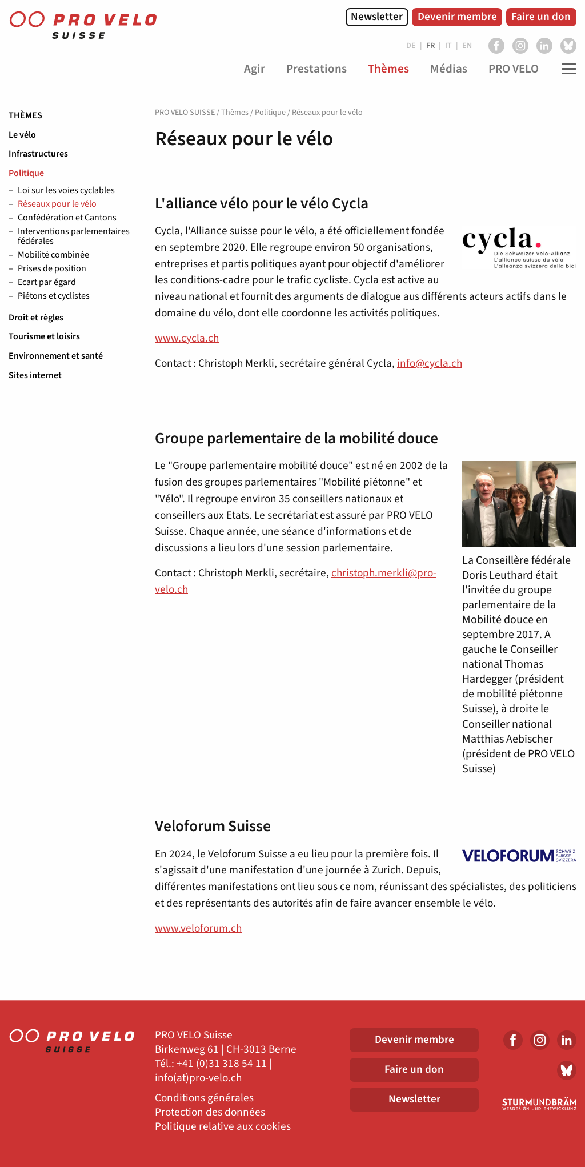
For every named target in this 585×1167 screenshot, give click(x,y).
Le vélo (22, 135)
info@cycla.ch (429, 363)
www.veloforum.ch (198, 928)
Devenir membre (457, 17)
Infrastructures (38, 153)
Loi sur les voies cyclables (66, 191)
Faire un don (541, 17)
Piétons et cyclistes (54, 296)
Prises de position (52, 269)
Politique (26, 173)
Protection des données (210, 1112)
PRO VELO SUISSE (185, 112)
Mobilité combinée (53, 255)
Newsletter (377, 17)
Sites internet (35, 375)
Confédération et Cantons (67, 218)
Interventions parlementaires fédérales (74, 237)
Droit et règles (36, 317)
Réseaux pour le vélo (57, 204)
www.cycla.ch (187, 338)
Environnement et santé (56, 356)
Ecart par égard (47, 283)
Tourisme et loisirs (44, 336)
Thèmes (25, 115)
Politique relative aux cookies (223, 1127)
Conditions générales (204, 1098)
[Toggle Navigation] (566, 69)
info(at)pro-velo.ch (198, 1078)
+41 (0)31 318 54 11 (222, 1064)
